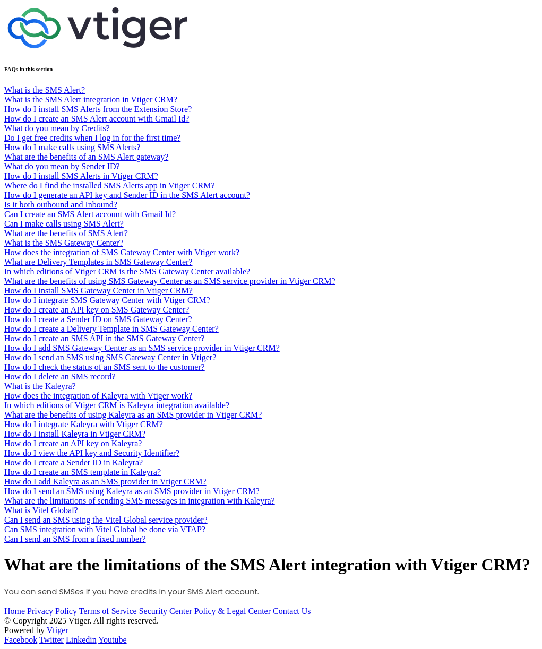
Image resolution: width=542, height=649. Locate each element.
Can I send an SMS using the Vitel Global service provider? (106, 519)
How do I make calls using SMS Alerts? (72, 147)
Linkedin (81, 639)
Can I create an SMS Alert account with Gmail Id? (90, 214)
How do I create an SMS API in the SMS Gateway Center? (104, 338)
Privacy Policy (52, 611)
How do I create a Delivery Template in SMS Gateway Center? (111, 328)
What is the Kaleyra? (40, 386)
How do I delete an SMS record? (60, 376)
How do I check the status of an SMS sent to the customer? (104, 366)
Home (14, 611)
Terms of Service (108, 611)
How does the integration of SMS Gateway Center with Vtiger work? (121, 252)
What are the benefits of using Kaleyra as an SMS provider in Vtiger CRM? (133, 414)
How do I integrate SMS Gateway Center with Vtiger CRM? (107, 300)
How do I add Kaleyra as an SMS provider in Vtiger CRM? (105, 481)
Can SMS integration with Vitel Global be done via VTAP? (104, 529)
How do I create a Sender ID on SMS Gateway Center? (98, 319)
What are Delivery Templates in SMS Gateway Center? (98, 261)
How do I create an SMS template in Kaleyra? (82, 472)
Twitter (51, 639)
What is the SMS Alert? (44, 89)
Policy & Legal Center (232, 611)
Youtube (112, 639)
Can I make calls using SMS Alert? (64, 223)
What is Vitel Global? (41, 510)
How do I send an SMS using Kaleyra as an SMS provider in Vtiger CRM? (132, 491)
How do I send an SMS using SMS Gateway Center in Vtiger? (110, 357)
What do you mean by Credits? (57, 128)
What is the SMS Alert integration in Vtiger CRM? (90, 99)
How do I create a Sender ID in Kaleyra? (73, 462)
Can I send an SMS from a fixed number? (75, 538)
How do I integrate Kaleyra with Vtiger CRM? (83, 424)
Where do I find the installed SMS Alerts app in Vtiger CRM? (109, 185)
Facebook (20, 639)
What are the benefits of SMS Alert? (66, 233)
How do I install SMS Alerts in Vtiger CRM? (81, 175)
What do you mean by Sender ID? (62, 166)
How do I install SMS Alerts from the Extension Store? (98, 109)
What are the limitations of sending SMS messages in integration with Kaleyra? (139, 500)
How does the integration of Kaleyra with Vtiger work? (98, 395)
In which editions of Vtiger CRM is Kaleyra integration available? (116, 405)
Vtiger (57, 630)
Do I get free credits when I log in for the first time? (92, 137)
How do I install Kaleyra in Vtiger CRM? (74, 433)
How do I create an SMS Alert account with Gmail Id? (96, 118)
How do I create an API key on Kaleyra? (73, 443)
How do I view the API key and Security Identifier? (91, 452)
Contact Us (292, 611)
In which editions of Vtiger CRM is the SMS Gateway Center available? (127, 271)
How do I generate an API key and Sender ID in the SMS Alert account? (127, 195)
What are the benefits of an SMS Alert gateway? (86, 156)
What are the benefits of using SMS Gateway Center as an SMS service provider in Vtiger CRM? (169, 280)
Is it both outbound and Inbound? (60, 204)
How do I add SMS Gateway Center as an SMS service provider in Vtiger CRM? (142, 347)
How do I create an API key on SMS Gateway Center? (96, 309)
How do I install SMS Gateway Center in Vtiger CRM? (98, 290)
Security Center (165, 611)
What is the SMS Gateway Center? (63, 242)
